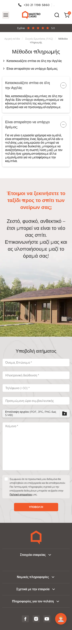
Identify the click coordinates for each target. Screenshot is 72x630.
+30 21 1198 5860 (37, 5)
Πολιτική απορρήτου (21, 494)
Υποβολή (36, 507)
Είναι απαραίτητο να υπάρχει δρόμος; (32, 68)
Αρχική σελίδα (12, 38)
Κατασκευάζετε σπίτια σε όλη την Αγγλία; (34, 61)
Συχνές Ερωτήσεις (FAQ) (39, 38)
